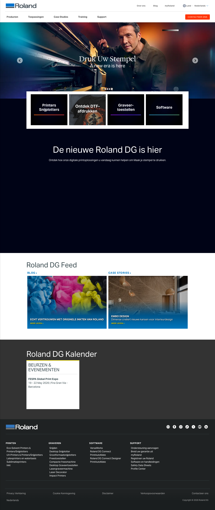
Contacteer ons (200, 493)
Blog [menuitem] (155, 5)
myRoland (136, 454)
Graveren (55, 443)
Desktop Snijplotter (59, 451)
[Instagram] (181, 427)
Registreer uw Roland (142, 458)
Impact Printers (57, 475)
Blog (31, 272)
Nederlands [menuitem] (201, 5)
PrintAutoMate (98, 454)
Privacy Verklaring (16, 493)
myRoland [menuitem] (169, 5)
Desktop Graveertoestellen (63, 465)
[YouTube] (199, 427)
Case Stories (118, 272)
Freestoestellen (57, 458)
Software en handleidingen (145, 461)
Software (95, 443)
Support (135, 443)
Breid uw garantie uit (142, 451)
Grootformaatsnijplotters (62, 454)
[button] (20, 60)
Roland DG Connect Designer (105, 458)
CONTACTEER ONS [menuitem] (197, 17)
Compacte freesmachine (62, 461)
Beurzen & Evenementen (43, 367)
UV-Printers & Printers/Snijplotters (25, 454)
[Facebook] (174, 427)
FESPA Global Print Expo (43, 379)
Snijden (53, 448)
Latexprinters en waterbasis (21, 458)
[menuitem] (13, 17)
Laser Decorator (58, 472)
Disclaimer (107, 493)
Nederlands (13, 500)
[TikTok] (187, 427)
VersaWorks (96, 448)
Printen (11, 443)
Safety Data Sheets (141, 465)
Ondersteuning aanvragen (145, 448)
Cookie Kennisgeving (64, 493)
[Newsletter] (168, 427)
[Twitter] (193, 427)
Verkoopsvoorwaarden (153, 493)
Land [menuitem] (188, 5)
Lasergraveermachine (61, 468)
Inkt (8, 465)
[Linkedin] (206, 427)
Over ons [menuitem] (142, 5)
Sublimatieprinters (16, 461)
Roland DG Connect (100, 451)
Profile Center (138, 468)
